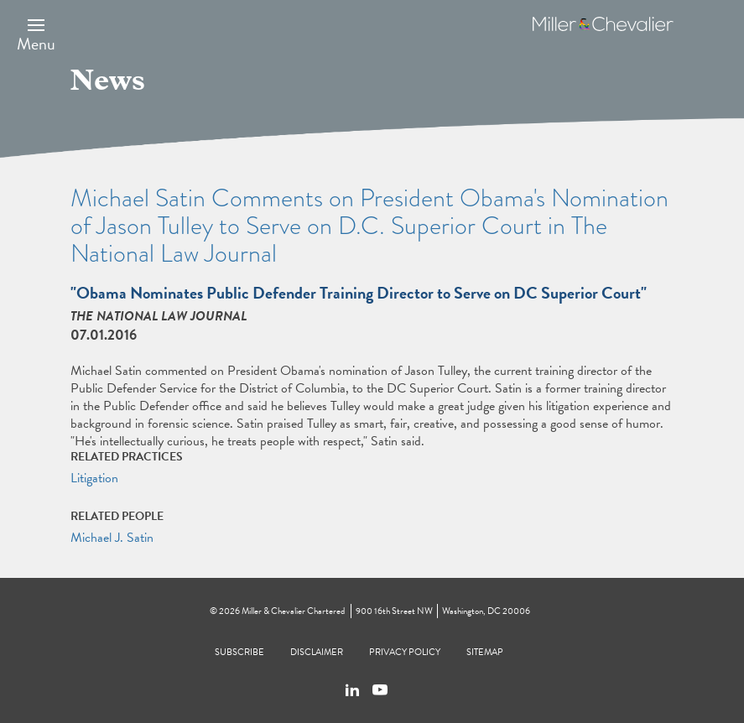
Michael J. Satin (111, 538)
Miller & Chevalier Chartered (293, 611)
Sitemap (484, 652)
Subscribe (239, 652)
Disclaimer (316, 652)
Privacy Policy (404, 652)
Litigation (94, 478)
